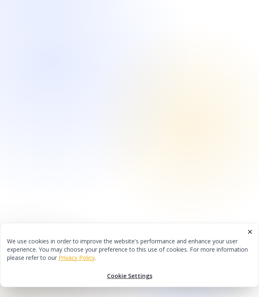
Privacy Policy (76, 258)
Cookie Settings (129, 276)
